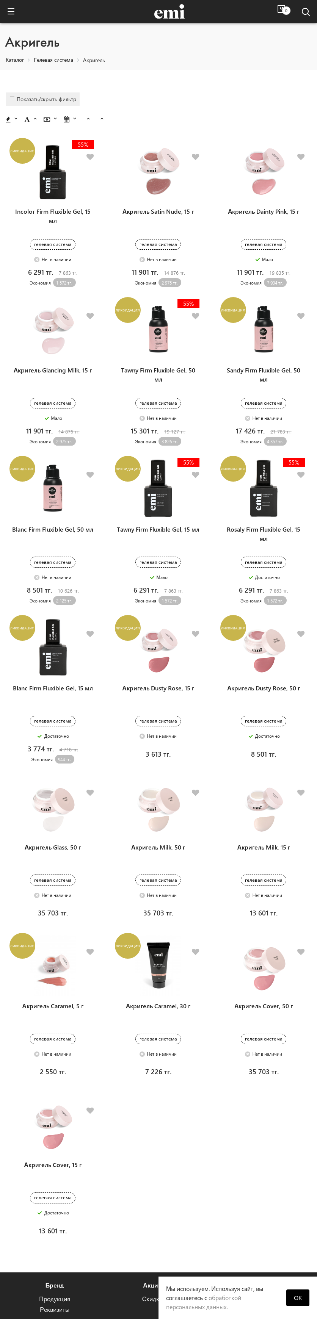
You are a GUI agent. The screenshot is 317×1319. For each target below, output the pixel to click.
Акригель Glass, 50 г (53, 789)
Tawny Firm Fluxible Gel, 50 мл (158, 351)
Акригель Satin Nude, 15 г (158, 200)
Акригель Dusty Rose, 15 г (158, 642)
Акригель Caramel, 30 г (158, 937)
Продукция (54, 1218)
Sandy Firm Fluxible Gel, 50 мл (263, 351)
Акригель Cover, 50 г (263, 937)
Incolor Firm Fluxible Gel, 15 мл (53, 204)
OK (298, 1298)
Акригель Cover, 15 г (53, 1085)
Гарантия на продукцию (250, 1240)
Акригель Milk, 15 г (263, 789)
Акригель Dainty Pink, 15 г (264, 200)
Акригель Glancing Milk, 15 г (53, 347)
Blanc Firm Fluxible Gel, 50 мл (52, 495)
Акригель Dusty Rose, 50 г (263, 642)
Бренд (55, 1205)
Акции (152, 1205)
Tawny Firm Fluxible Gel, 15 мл (158, 495)
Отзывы (250, 1218)
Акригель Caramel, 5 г (52, 937)
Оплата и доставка (250, 1229)
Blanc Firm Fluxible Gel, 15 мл (53, 642)
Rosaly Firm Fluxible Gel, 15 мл (263, 499)
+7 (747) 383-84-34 (152, 1259)
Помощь (250, 1205)
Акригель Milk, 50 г (158, 789)
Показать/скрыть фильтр (42, 99)
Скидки (152, 1218)
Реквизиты (54, 1229)
